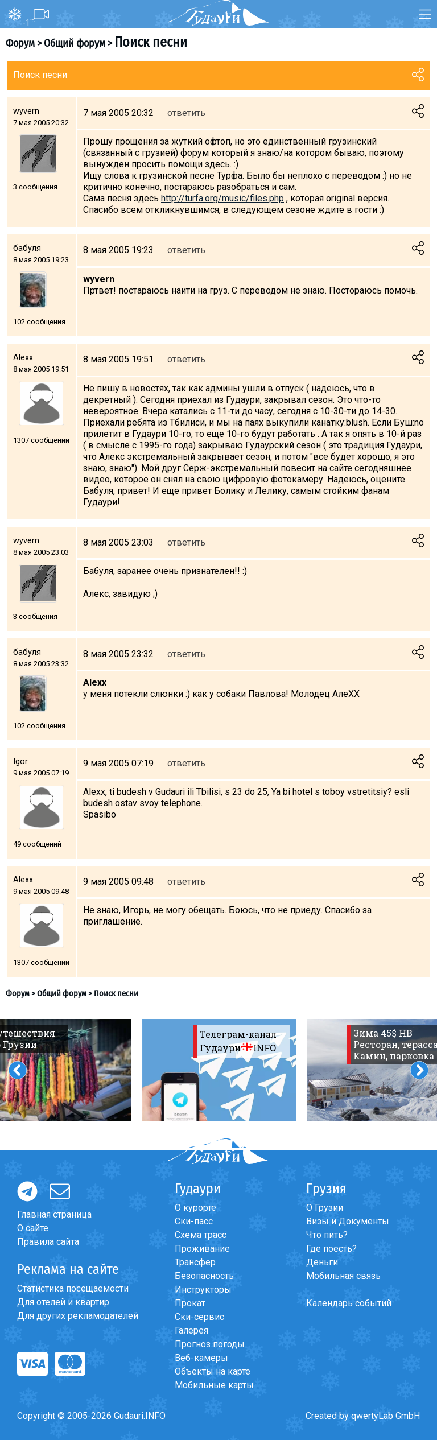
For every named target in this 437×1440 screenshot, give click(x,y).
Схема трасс (200, 1234)
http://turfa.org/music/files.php (222, 198)
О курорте (195, 1207)
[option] (219, 1070)
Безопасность (204, 1275)
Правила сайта (48, 1241)
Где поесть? (331, 1248)
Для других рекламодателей (77, 1315)
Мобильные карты (214, 1385)
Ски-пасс (194, 1221)
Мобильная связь (343, 1275)
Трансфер (195, 1262)
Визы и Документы (347, 1221)
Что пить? (327, 1234)
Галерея (191, 1330)
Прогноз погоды (210, 1344)
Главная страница (54, 1214)
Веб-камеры (201, 1357)
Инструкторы (203, 1289)
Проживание (202, 1248)
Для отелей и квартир (63, 1302)
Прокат (190, 1303)
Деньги (322, 1262)
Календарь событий (348, 1303)
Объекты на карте (212, 1371)
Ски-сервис (199, 1316)
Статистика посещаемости (73, 1288)
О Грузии (324, 1207)
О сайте (32, 1228)
